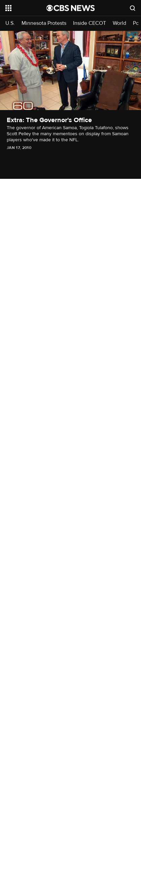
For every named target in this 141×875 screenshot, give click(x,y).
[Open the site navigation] (25, 8)
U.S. (10, 23)
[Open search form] (133, 8)
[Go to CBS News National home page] (70, 8)
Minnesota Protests (44, 23)
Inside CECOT (89, 23)
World (119, 23)
